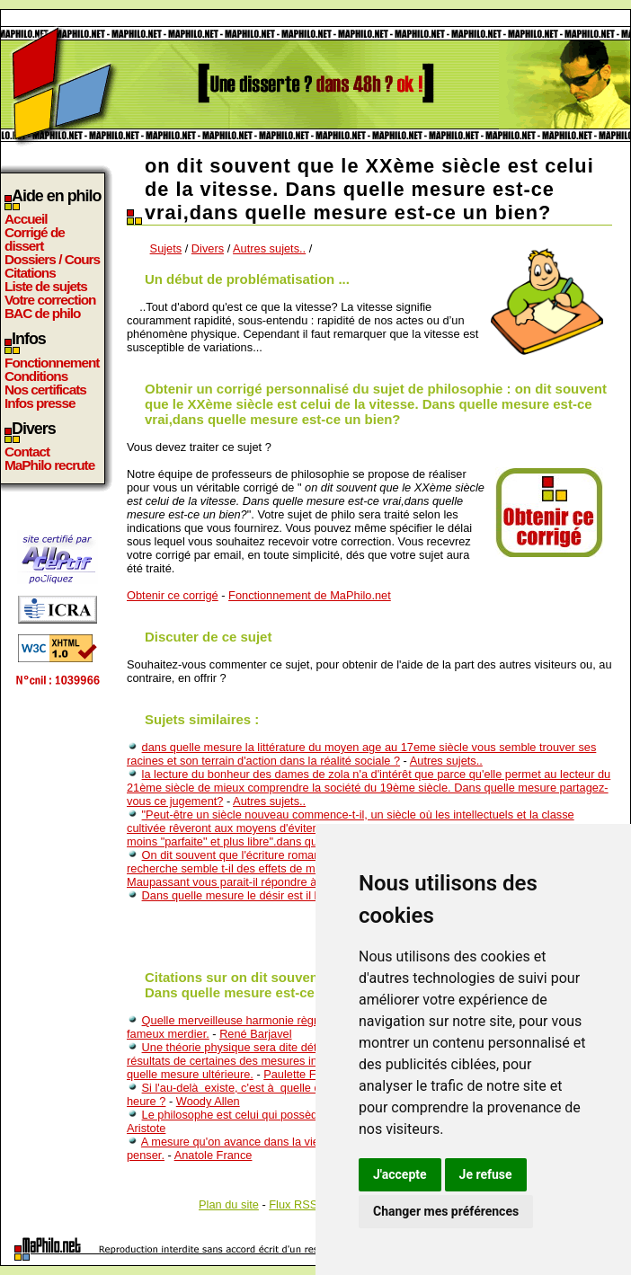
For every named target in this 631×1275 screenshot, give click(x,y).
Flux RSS (293, 1204)
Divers (207, 248)
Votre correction (50, 299)
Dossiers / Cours (52, 259)
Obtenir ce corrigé (172, 595)
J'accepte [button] (400, 1174)
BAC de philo (42, 313)
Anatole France (213, 1155)
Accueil (26, 219)
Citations (30, 272)
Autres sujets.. (269, 248)
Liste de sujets (45, 286)
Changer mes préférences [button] (446, 1211)
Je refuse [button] (485, 1174)
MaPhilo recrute (49, 465)
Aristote (146, 1128)
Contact (26, 451)
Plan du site (229, 1204)
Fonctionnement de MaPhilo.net (309, 595)
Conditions (35, 376)
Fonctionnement (51, 362)
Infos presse (39, 403)
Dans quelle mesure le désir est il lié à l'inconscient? (275, 895)
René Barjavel (255, 1033)
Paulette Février (303, 1074)
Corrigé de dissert (34, 239)
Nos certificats (45, 389)
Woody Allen (208, 1101)
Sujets (166, 248)
